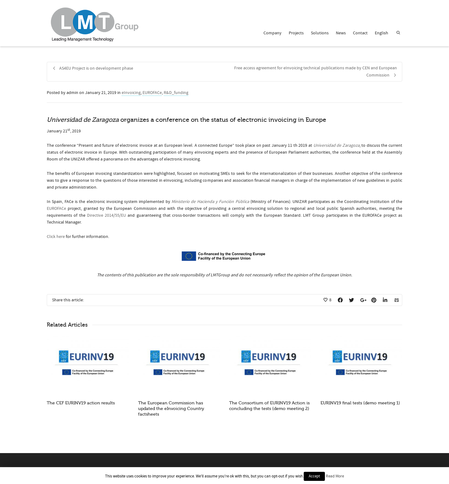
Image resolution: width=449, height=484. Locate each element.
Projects (296, 33)
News (341, 33)
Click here (56, 237)
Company (272, 33)
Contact (360, 33)
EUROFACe (152, 93)
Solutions (320, 33)
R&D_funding (176, 93)
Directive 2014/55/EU (106, 215)
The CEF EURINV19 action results (81, 403)
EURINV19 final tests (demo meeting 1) (360, 403)
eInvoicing (131, 93)
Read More (335, 476)
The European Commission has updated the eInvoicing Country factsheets (171, 409)
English (381, 33)
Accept (314, 476)
